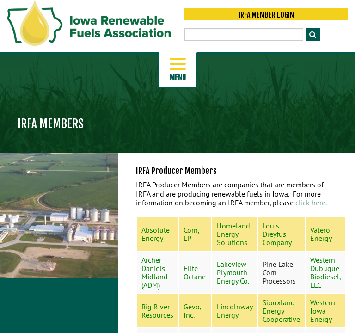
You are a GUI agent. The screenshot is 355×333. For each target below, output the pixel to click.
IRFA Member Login (266, 14)
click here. (311, 202)
